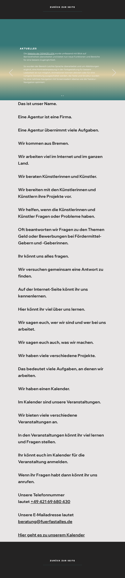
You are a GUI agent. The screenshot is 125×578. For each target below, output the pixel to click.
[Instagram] (63, 95)
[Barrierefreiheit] (61, 95)
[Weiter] (114, 72)
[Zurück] (11, 72)
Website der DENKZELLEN (41, 53)
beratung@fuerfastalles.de (45, 521)
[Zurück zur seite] (62, 560)
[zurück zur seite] (62, 7)
